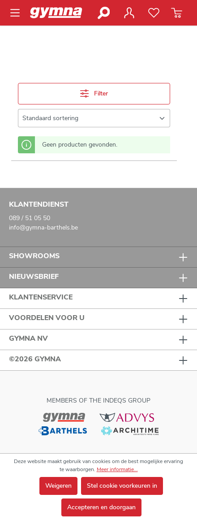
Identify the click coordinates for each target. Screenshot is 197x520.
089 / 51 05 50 (29, 218)
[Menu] (17, 13)
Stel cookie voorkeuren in (122, 485)
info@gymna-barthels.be (43, 227)
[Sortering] (94, 118)
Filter (94, 93)
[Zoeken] (103, 13)
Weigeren (58, 485)
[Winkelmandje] (176, 13)
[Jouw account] (129, 13)
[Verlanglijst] (153, 13)
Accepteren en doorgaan (101, 507)
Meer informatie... (117, 469)
